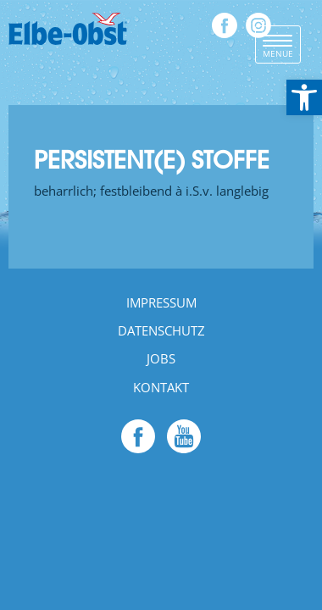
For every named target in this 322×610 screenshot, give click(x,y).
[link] (304, 97)
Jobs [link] (161, 358)
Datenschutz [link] (161, 330)
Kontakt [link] (161, 387)
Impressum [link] (161, 302)
